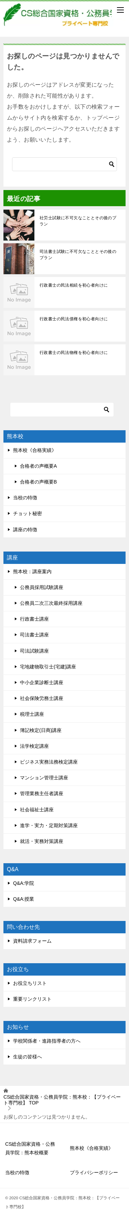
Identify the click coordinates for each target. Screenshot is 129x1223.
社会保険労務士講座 (41, 698)
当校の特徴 (25, 497)
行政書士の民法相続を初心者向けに (74, 285)
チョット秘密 (27, 513)
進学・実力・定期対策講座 (49, 825)
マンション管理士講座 (44, 777)
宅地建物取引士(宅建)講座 (48, 666)
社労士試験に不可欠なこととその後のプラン (78, 220)
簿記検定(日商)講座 (41, 730)
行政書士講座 (34, 619)
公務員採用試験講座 (41, 587)
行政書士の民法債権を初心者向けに (74, 318)
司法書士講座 (34, 634)
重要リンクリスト (32, 999)
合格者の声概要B (38, 482)
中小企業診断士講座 (41, 682)
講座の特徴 (25, 529)
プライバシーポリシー (94, 1172)
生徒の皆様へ (27, 1056)
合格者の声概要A (38, 466)
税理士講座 (32, 714)
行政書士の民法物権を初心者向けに (74, 352)
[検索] (64, 164)
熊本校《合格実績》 (34, 450)
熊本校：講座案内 (32, 571)
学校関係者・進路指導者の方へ (46, 1041)
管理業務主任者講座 (41, 793)
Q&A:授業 (23, 899)
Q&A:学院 (23, 883)
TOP (62, 1099)
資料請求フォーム (32, 941)
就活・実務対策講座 (41, 841)
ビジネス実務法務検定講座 (49, 762)
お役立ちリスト (30, 983)
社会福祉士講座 (37, 809)
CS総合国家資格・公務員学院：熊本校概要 (30, 1148)
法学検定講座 (34, 746)
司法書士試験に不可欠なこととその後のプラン (78, 254)
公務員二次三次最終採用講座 (51, 603)
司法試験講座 (34, 651)
